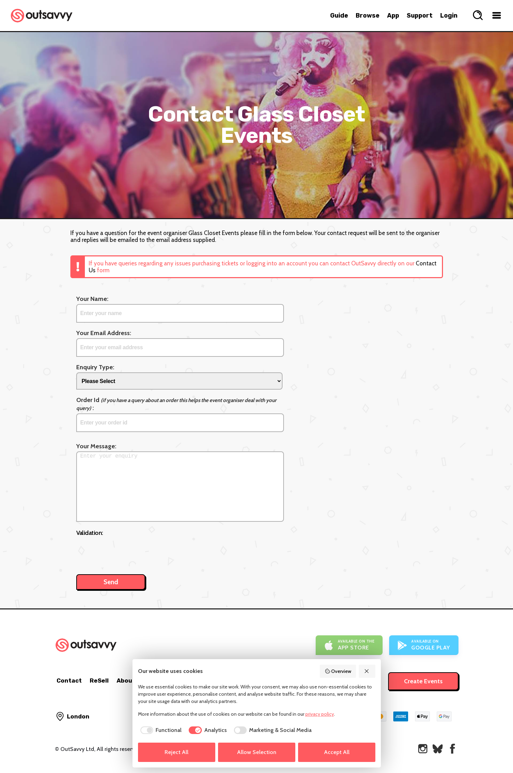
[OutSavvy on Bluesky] (438, 749)
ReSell (99, 680)
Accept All (336, 752)
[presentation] (128, 551)
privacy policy (319, 714)
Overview (338, 671)
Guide (339, 15)
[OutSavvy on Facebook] (452, 749)
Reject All (176, 752)
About (126, 680)
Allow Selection (256, 752)
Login (448, 15)
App (393, 15)
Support (420, 15)
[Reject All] (367, 671)
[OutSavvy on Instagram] (423, 749)
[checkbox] (160, 730)
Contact (69, 680)
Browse (367, 15)
